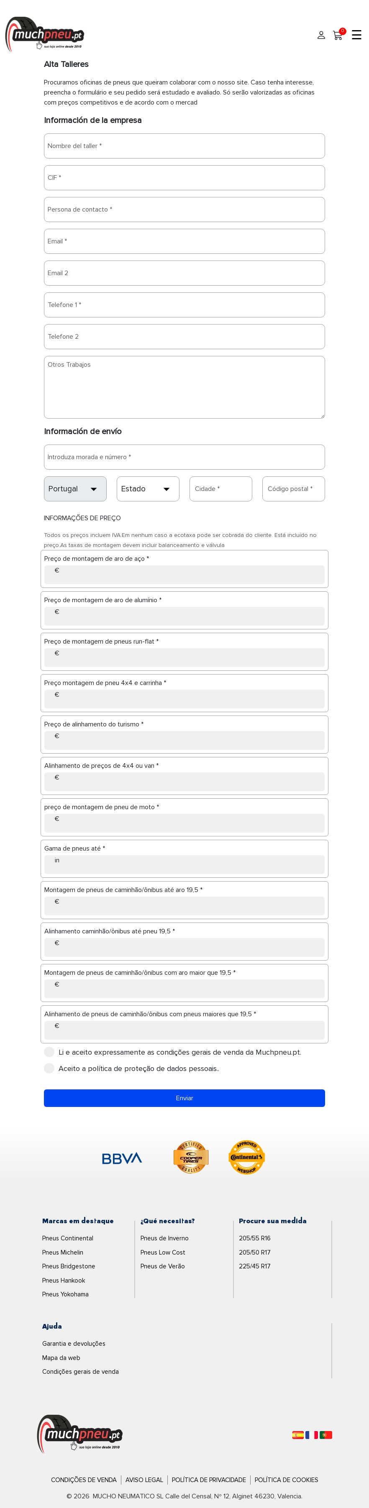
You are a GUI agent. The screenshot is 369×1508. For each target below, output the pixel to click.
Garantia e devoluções (73, 1343)
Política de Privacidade (209, 1480)
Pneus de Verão (163, 1266)
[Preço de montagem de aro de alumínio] (184, 616)
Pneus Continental (67, 1238)
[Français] (311, 1435)
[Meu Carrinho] (338, 35)
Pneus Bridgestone (68, 1266)
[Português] (326, 1435)
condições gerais (184, 1052)
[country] (75, 488)
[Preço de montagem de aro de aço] (184, 574)
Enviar (184, 1098)
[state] (148, 488)
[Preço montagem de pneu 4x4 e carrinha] (184, 699)
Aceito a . (134, 1068)
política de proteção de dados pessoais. (153, 1068)
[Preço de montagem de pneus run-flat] (184, 657)
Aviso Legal (144, 1480)
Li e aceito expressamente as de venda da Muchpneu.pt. (175, 1052)
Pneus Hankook (63, 1280)
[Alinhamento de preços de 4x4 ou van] (184, 781)
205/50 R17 (255, 1252)
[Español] (298, 1435)
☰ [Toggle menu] (356, 35)
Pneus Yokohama (65, 1294)
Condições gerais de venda (80, 1371)
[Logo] (80, 1434)
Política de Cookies (286, 1480)
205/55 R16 (255, 1238)
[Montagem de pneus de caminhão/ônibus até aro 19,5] (184, 906)
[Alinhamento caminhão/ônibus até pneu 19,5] (184, 947)
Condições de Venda (84, 1480)
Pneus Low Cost (163, 1252)
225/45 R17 (255, 1266)
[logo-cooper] (191, 1159)
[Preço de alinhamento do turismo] (184, 740)
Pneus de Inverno (165, 1238)
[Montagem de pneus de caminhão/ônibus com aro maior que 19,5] (184, 988)
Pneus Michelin (62, 1252)
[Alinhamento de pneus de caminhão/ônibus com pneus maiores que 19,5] (184, 1030)
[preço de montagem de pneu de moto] (184, 823)
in (57, 860)
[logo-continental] (247, 1159)
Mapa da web (61, 1358)
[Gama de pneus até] (184, 864)
